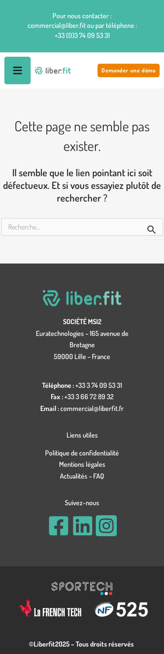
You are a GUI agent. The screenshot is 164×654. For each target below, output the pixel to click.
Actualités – (76, 476)
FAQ (98, 476)
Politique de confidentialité (82, 453)
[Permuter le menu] (17, 70)
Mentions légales (82, 464)
